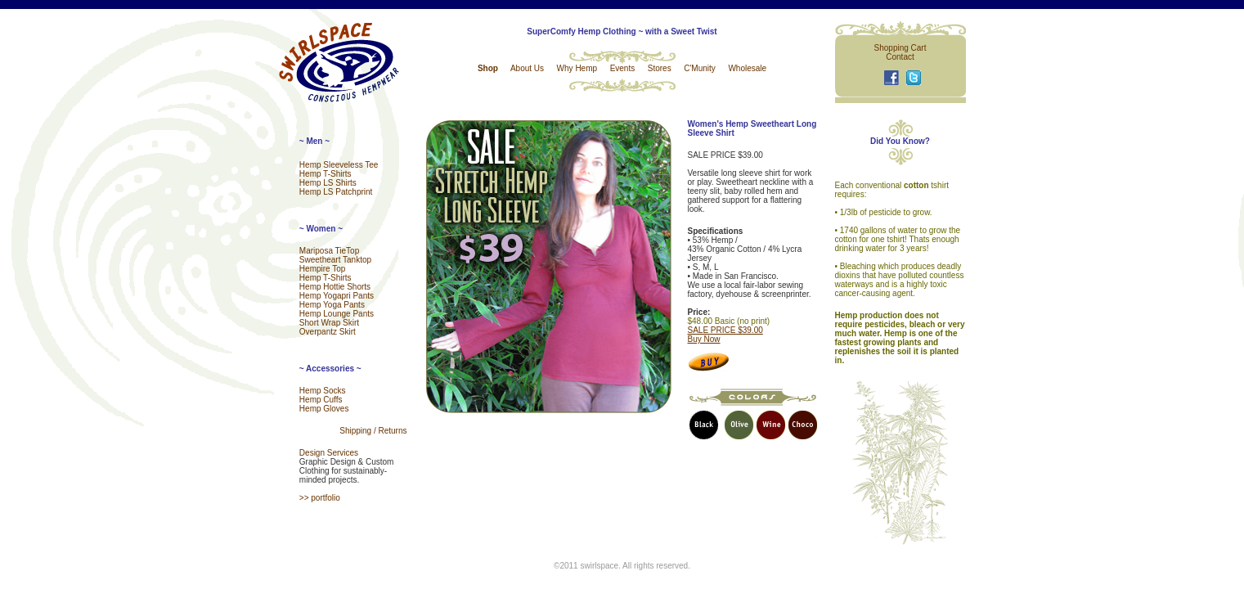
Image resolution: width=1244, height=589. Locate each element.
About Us (527, 68)
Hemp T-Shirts (325, 173)
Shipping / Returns (372, 430)
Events (622, 68)
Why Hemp (577, 68)
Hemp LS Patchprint (336, 191)
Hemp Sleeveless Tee (339, 164)
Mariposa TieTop (329, 250)
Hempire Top (322, 268)
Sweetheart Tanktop (335, 259)
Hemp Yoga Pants (332, 304)
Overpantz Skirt (327, 331)
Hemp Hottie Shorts (335, 286)
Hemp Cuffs (321, 399)
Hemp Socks (322, 390)
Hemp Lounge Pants (336, 313)
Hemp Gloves (324, 408)
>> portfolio (319, 497)
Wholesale (747, 68)
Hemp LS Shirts (328, 182)
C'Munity (700, 68)
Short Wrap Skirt (329, 322)
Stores (659, 68)
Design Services (328, 452)
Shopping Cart (900, 47)
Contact (900, 56)
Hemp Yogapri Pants (336, 295)
